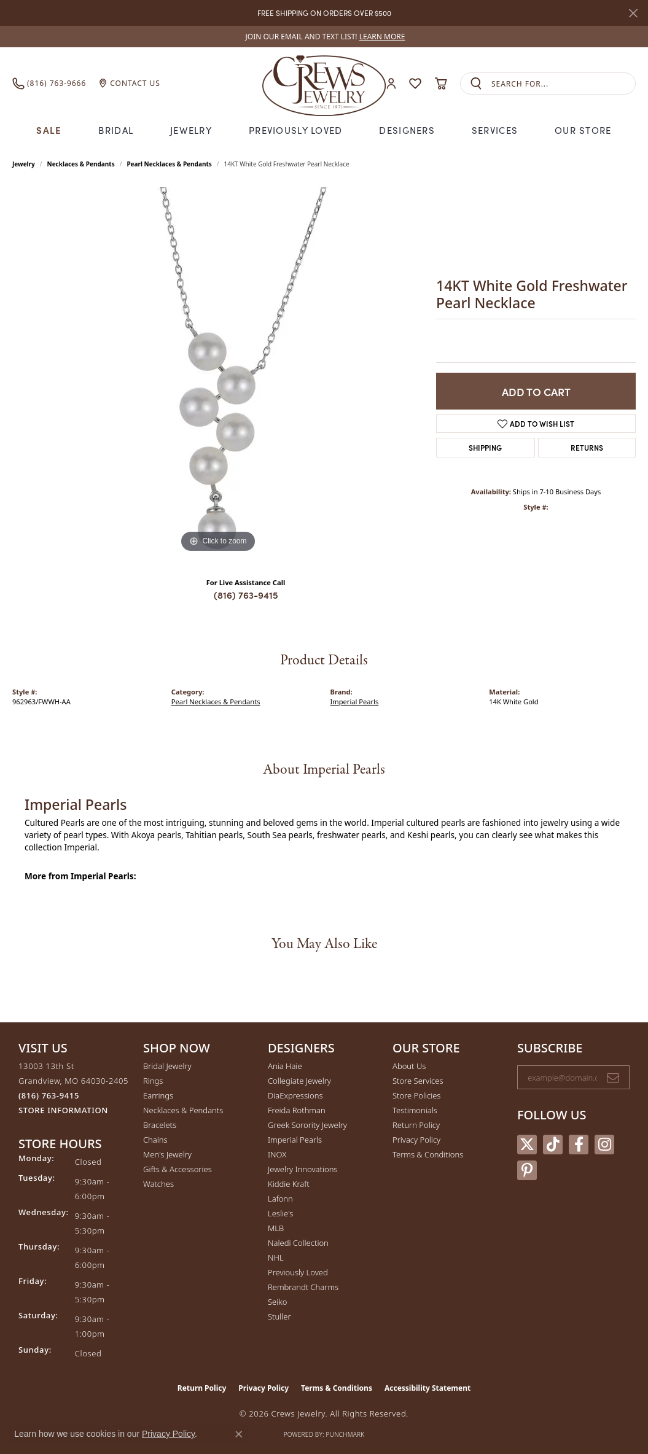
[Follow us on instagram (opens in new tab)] (604, 1144)
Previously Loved (295, 129)
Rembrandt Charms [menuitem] (303, 1287)
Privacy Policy (416, 1139)
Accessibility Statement (427, 1388)
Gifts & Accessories (177, 1169)
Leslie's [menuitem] (280, 1213)
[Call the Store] (48, 1095)
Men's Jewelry (167, 1154)
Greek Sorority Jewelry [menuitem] (307, 1124)
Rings (153, 1080)
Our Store (583, 129)
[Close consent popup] (239, 1434)
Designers (407, 129)
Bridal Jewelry (167, 1065)
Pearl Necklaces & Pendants (169, 164)
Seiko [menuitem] (277, 1301)
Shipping (485, 447)
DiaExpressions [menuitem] (295, 1095)
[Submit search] (476, 84)
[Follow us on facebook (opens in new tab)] (578, 1144)
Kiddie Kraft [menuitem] (289, 1183)
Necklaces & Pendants (81, 164)
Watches (158, 1183)
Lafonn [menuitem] (280, 1198)
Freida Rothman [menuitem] (297, 1110)
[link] (324, 36)
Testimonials (414, 1110)
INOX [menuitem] (277, 1154)
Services (495, 129)
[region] (218, 371)
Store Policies (416, 1095)
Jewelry (191, 129)
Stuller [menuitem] (279, 1316)
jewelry (23, 164)
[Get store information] (63, 1110)
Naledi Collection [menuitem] (298, 1242)
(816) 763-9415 (246, 594)
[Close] (633, 13)
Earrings (158, 1095)
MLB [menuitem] (276, 1228)
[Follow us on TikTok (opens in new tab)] (553, 1144)
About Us (409, 1065)
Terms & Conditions (427, 1154)
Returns (587, 447)
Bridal (115, 129)
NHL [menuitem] (276, 1257)
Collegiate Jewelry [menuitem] (299, 1080)
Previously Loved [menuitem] (298, 1272)
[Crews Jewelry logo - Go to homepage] (324, 83)
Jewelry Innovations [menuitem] (302, 1169)
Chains (155, 1139)
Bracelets (159, 1124)
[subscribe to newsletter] (613, 1077)
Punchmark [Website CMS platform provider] (345, 1434)
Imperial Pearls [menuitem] (295, 1139)
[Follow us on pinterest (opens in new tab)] (527, 1170)
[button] (391, 83)
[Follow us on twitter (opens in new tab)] (527, 1144)
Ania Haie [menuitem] (285, 1065)
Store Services (417, 1080)
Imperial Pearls (354, 701)
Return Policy (416, 1124)
